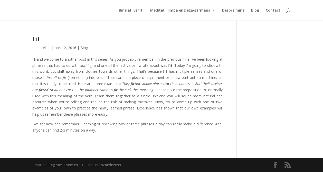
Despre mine (233, 10)
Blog (255, 10)
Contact (273, 10)
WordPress (111, 164)
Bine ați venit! (131, 10)
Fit (36, 38)
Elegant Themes (63, 164)
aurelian (44, 47)
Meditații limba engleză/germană (180, 10)
